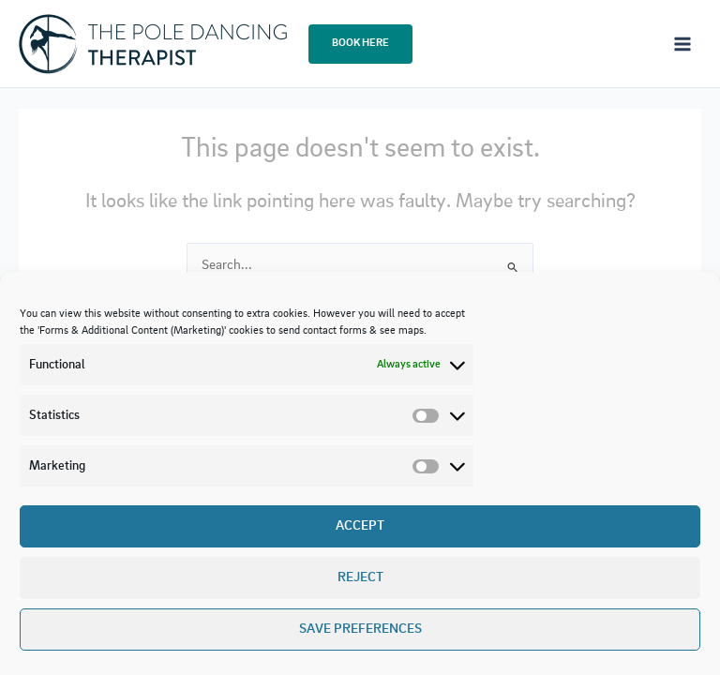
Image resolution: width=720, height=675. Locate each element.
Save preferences (360, 629)
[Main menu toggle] (682, 43)
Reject (360, 578)
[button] (360, 44)
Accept (360, 526)
